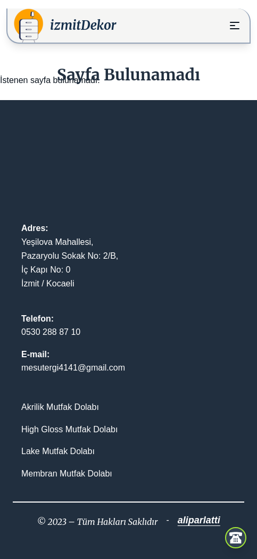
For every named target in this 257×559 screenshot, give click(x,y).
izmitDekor (83, 25)
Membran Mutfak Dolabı (66, 473)
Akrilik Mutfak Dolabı (60, 407)
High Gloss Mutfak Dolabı (69, 429)
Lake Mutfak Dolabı (58, 451)
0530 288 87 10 (50, 331)
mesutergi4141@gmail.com (73, 367)
